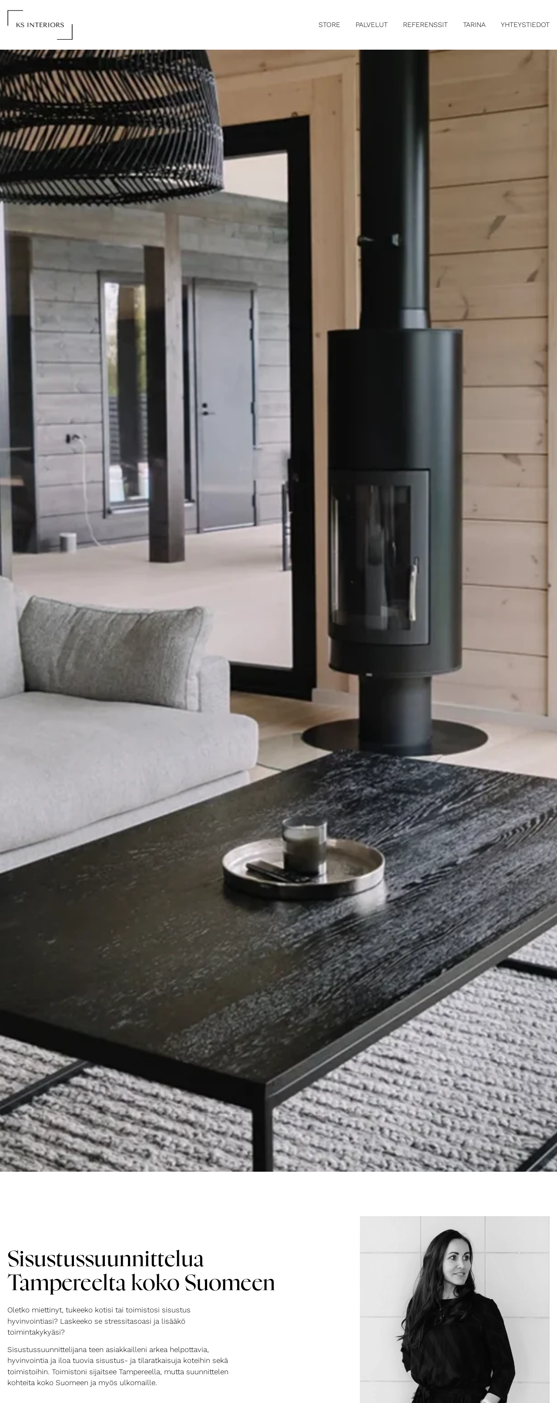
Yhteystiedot (525, 24)
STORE (329, 24)
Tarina (474, 24)
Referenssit (425, 24)
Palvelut (372, 24)
